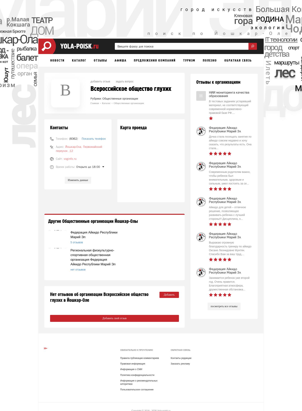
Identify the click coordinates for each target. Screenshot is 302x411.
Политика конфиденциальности (137, 366)
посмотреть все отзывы (224, 306)
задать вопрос (125, 81)
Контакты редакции (181, 349)
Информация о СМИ (131, 361)
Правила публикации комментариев (139, 349)
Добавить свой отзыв (114, 305)
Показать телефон (94, 138)
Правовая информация (132, 355)
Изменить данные (78, 180)
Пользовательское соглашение (137, 381)
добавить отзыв (100, 81)
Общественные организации (120, 98)
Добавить (169, 281)
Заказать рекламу (180, 355)
